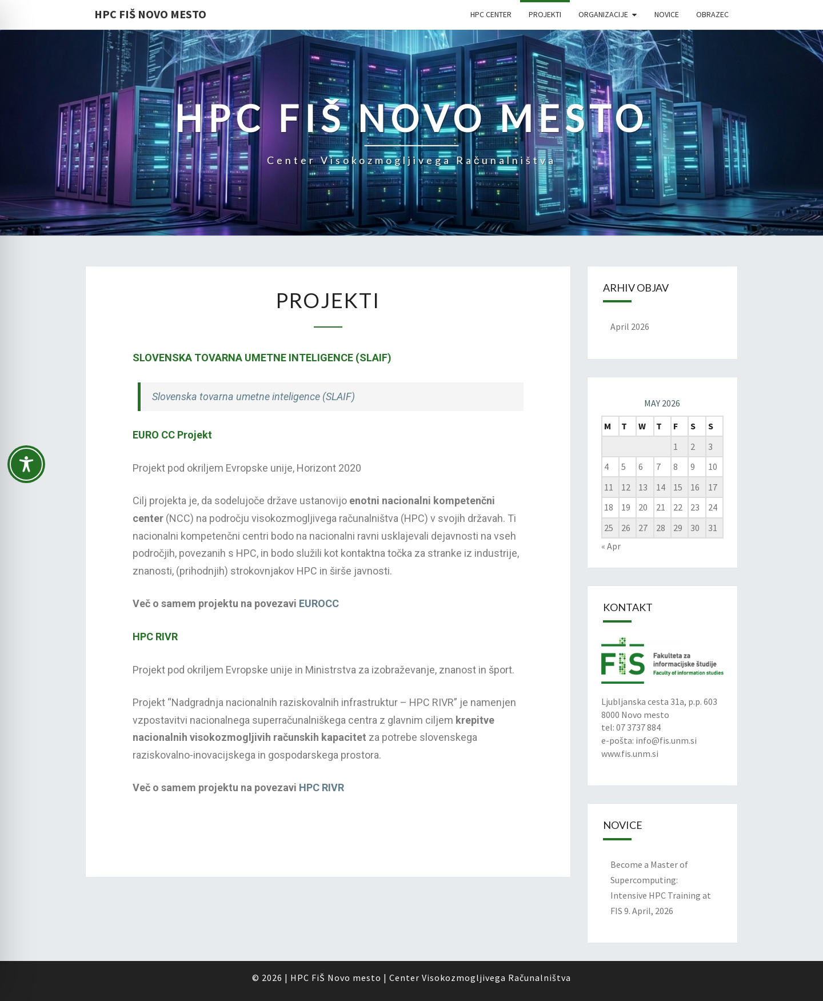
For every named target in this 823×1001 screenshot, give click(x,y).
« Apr (611, 546)
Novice (666, 14)
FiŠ (318, 977)
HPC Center (491, 14)
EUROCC (319, 603)
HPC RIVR (321, 787)
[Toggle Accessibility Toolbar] (26, 469)
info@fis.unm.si (666, 740)
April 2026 (629, 326)
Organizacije (603, 14)
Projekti (545, 14)
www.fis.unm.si (629, 753)
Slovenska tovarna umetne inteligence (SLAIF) (253, 396)
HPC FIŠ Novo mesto (150, 14)
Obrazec (712, 14)
